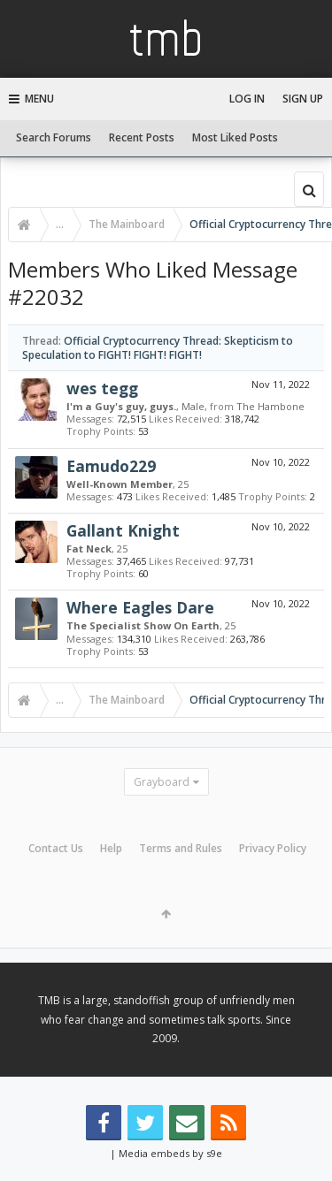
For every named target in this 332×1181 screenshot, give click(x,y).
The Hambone (270, 406)
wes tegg (102, 388)
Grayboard (161, 781)
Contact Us (55, 848)
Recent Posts (141, 137)
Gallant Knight (123, 530)
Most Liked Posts (235, 137)
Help (111, 848)
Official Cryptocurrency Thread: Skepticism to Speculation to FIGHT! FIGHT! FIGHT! (157, 347)
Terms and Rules (180, 848)
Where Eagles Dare (140, 607)
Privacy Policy (272, 848)
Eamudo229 (111, 465)
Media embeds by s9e (170, 1153)
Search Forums (53, 137)
